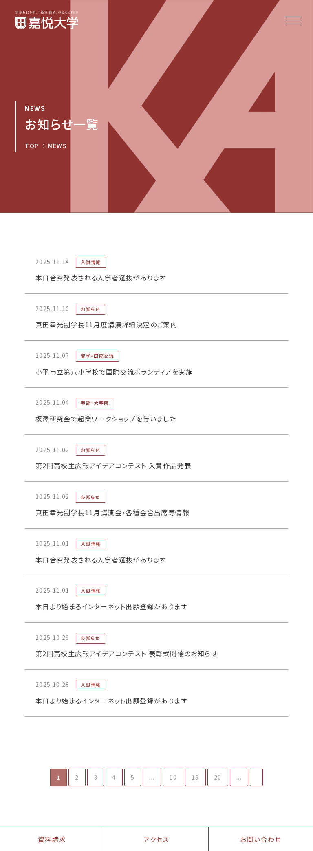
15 (195, 777)
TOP (32, 145)
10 (173, 777)
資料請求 (52, 839)
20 (218, 777)
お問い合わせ (260, 839)
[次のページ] (256, 777)
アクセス (156, 839)
